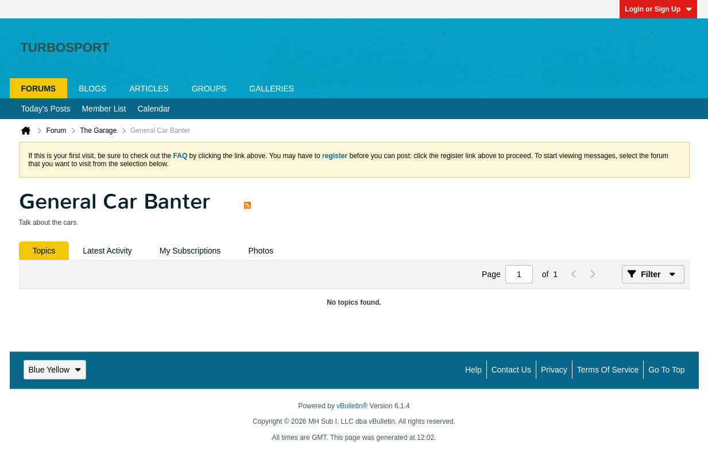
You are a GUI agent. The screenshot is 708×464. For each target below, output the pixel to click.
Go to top (666, 369)
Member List (104, 108)
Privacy (554, 369)
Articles (148, 88)
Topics (44, 250)
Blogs (92, 88)
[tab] (44, 250)
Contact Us (511, 369)
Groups (209, 88)
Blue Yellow (55, 369)
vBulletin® (351, 406)
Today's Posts (46, 108)
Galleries (271, 88)
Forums (38, 88)
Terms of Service (608, 369)
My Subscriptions (190, 250)
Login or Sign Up (658, 9)
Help (473, 369)
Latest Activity (107, 250)
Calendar (153, 108)
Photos (260, 250)
